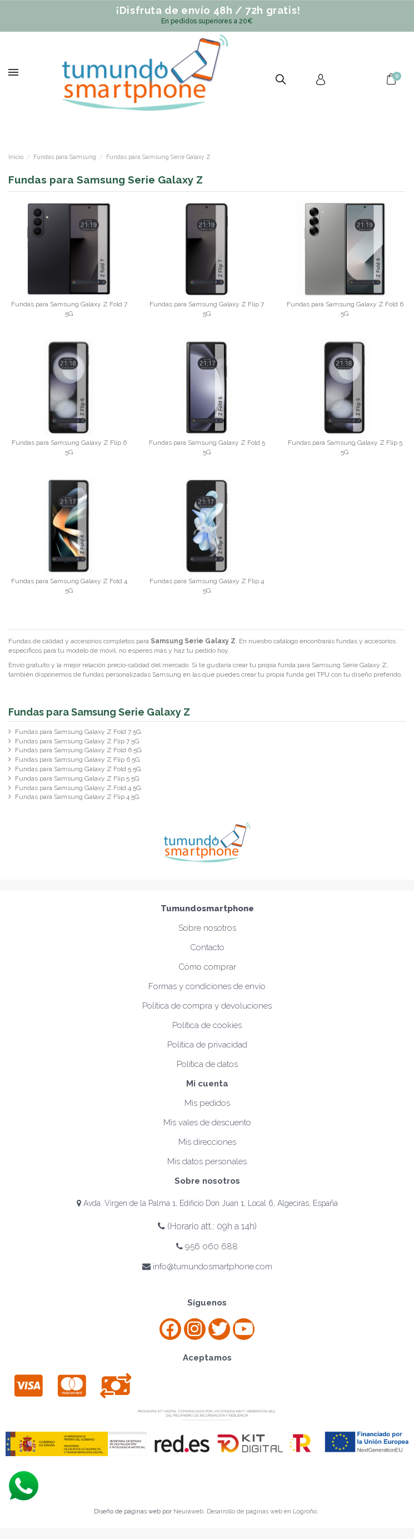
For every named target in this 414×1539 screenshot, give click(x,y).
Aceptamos (207, 1358)
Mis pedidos (207, 1103)
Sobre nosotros (207, 928)
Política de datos (207, 1064)
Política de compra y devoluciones (207, 1006)
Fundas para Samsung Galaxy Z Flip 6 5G (77, 759)
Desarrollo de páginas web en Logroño (262, 1511)
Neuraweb (188, 1511)
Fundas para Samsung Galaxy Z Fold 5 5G (78, 769)
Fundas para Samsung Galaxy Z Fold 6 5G (78, 750)
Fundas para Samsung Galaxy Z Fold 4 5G (78, 788)
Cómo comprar (207, 967)
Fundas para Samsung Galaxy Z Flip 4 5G (77, 797)
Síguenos (207, 1303)
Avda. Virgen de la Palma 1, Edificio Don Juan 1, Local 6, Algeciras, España (207, 1203)
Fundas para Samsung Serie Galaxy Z (99, 712)
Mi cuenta (207, 1084)
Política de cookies (207, 1025)
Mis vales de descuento (207, 1123)
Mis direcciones (207, 1142)
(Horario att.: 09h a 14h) (207, 1226)
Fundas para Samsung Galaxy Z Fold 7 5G (78, 732)
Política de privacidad (207, 1045)
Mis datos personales (207, 1161)
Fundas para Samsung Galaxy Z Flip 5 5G (77, 778)
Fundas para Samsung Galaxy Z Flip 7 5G (77, 741)
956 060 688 (207, 1247)
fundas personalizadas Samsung (132, 674)
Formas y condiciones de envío (207, 986)
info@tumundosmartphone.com (207, 1267)
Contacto (207, 947)
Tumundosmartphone (207, 908)
